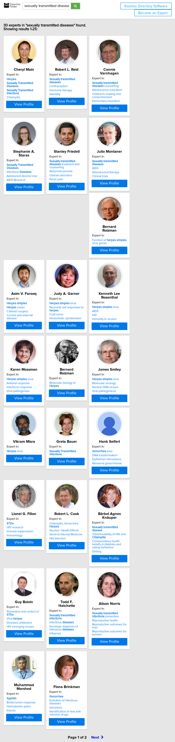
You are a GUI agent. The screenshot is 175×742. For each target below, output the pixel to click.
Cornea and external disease (83, 262)
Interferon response (78, 342)
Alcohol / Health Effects (131, 506)
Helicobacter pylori (77, 678)
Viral (73, 590)
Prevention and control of (85, 586)
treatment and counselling (84, 168)
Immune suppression (78, 510)
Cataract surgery (75, 258)
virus (129, 250)
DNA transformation (26, 506)
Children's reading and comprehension (130, 96)
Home (108, 729)
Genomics (122, 679)
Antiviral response (76, 338)
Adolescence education (131, 90)
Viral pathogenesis (26, 430)
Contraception (74, 86)
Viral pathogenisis (76, 346)
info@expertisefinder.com (89, 729)
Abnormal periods (76, 173)
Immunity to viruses (26, 346)
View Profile (35, 108)
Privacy (117, 729)
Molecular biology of (134, 334)
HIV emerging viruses (79, 598)
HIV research (73, 506)
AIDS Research (23, 178)
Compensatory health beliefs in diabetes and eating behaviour (34, 599)
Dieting (18, 604)
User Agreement (132, 729)
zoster (74, 254)
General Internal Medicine (132, 510)
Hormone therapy (76, 91)
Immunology (73, 514)
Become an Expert (152, 13)
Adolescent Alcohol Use (29, 174)
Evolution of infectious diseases (136, 675)
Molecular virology (25, 422)
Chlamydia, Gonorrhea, (136, 502)
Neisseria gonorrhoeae (29, 514)
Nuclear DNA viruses (27, 426)
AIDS (119, 170)
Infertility (70, 95)
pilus (24, 502)
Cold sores (123, 261)
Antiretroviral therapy (129, 174)
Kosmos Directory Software (145, 6)
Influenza (122, 601)
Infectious (26, 170)
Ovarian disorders (76, 178)
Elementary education (130, 101)
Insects (69, 682)
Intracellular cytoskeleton (132, 265)
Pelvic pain (72, 181)
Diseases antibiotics (78, 594)
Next (97, 713)
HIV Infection (124, 514)
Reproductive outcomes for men (34, 682)
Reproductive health (26, 679)
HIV (16, 342)
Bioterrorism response (79, 674)
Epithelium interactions (28, 510)
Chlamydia (20, 95)
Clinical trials (124, 178)
